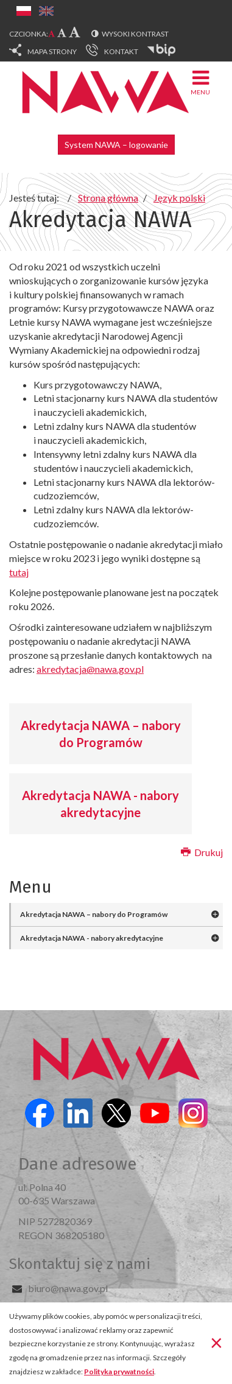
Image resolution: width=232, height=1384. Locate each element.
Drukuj (202, 852)
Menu (200, 82)
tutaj (19, 572)
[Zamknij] (216, 1342)
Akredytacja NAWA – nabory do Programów (101, 734)
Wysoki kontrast (135, 33)
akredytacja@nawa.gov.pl (90, 669)
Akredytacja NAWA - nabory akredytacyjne (100, 804)
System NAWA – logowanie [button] (116, 144)
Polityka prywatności (119, 1371)
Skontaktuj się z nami (79, 1264)
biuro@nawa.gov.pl (68, 1288)
